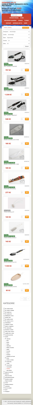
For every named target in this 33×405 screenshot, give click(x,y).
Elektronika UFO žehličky (10, 188)
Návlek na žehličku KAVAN (10, 286)
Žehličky (10, 27)
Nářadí (5, 27)
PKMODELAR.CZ (16, 3)
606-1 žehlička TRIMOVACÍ (10, 115)
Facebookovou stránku (21, 12)
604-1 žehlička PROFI (9, 91)
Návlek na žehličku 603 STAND (11, 139)
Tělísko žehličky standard (10, 237)
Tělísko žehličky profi (9, 212)
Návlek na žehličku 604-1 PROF (11, 164)
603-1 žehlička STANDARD (10, 66)
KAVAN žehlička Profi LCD (10, 262)
